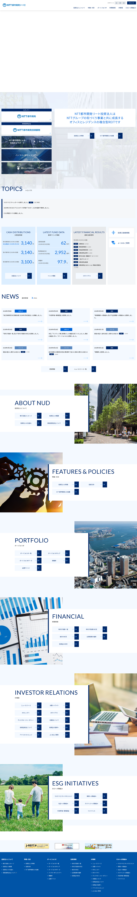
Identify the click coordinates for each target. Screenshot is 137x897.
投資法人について (7, 859)
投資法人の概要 (7, 866)
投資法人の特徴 (30, 863)
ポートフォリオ (51, 859)
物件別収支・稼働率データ (86, 256)
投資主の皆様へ (97, 885)
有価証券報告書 (83, 250)
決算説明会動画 (81, 262)
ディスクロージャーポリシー (100, 876)
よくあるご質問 (97, 891)
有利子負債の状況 (77, 866)
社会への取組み (122, 870)
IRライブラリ (96, 873)
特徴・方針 (27, 859)
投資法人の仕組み (8, 870)
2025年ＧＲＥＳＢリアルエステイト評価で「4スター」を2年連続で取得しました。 (26, 208)
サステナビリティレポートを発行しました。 (16, 202)
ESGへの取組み (122, 859)
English (131, 3)
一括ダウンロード (81, 259)
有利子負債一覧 (76, 863)
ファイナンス (121, 879)
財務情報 (73, 859)
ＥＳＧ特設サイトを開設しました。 (13, 213)
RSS (34, 298)
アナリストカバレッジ (98, 888)
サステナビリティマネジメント (126, 863)
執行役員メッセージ (8, 863)
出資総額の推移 (76, 873)
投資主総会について (98, 882)
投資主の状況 (76, 876)
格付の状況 (75, 870)
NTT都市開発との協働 (32, 870)
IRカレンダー (96, 870)
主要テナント (52, 879)
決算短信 (81, 244)
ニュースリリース (97, 863)
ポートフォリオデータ (54, 870)
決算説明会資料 (83, 253)
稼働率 (51, 876)
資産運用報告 (82, 247)
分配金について (97, 879)
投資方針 (28, 866)
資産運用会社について (9, 873)
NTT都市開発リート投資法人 (19, 5)
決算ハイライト (97, 866)
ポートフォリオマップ (54, 866)
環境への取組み (122, 866)
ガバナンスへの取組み (124, 873)
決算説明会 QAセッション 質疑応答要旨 (87, 266)
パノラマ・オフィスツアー (55, 873)
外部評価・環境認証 (123, 876)
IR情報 (93, 859)
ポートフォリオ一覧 (54, 863)
